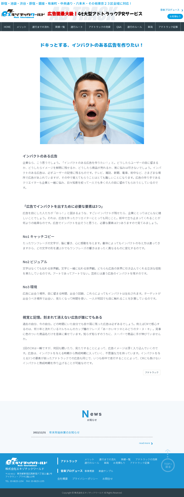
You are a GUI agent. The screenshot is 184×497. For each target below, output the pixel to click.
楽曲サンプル (106, 471)
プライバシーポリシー (85, 478)
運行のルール (92, 462)
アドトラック (152, 372)
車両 (106, 462)
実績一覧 (126, 459)
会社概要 (62, 478)
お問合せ (107, 478)
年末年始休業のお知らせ (64, 432)
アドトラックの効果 (146, 459)
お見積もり (175, 16)
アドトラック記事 (140, 462)
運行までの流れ (107, 459)
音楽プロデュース (169, 9)
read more (144, 443)
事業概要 (89, 471)
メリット (89, 459)
